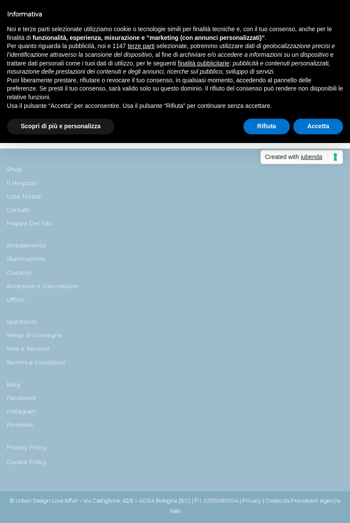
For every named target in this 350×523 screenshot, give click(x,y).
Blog (13, 384)
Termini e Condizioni (35, 362)
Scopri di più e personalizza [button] (60, 126)
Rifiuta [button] (266, 126)
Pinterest (19, 424)
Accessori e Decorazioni (42, 286)
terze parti (141, 45)
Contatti (18, 209)
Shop (14, 169)
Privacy (251, 500)
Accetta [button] (318, 126)
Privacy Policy (26, 447)
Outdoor (19, 272)
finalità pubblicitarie (204, 63)
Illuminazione (25, 258)
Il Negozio (21, 182)
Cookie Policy (26, 461)
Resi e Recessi (27, 348)
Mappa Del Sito (29, 223)
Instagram (21, 411)
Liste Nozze (23, 196)
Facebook (21, 397)
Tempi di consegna (34, 334)
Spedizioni (21, 321)
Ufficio (15, 299)
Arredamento (26, 245)
